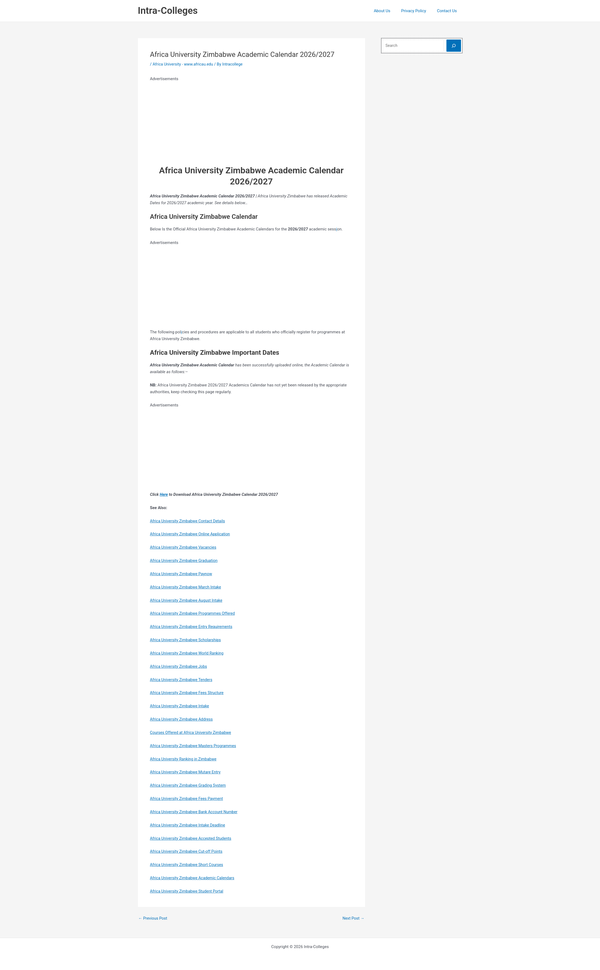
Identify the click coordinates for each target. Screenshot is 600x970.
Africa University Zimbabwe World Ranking (188, 652)
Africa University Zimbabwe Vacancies (184, 547)
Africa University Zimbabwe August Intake (187, 600)
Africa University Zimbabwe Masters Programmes (195, 745)
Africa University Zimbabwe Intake (180, 705)
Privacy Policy (417, 10)
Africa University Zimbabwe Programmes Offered (194, 613)
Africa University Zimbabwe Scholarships (187, 639)
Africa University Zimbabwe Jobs (179, 665)
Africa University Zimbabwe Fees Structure (188, 692)
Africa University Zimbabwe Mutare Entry (186, 771)
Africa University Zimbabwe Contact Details (189, 520)
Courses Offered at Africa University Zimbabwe (192, 732)
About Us (388, 10)
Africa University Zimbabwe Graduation (185, 560)
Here (164, 494)
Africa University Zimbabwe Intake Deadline (189, 824)
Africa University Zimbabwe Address (182, 718)
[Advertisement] (251, 120)
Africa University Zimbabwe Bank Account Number (195, 811)
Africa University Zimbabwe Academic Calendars (194, 877)
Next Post (353, 918)
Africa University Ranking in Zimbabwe (184, 758)
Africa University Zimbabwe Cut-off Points (187, 850)
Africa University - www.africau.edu (184, 64)
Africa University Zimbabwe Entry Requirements (193, 626)
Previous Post (153, 918)
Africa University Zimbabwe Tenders (182, 679)
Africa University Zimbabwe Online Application (191, 534)
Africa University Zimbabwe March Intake (187, 586)
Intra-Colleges (168, 10)
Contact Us (448, 10)
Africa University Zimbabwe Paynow (182, 573)
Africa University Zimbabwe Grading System (189, 784)
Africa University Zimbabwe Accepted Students (192, 837)
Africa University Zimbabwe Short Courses (188, 864)
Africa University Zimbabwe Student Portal (188, 890)
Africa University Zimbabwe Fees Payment (188, 798)
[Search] (453, 46)
